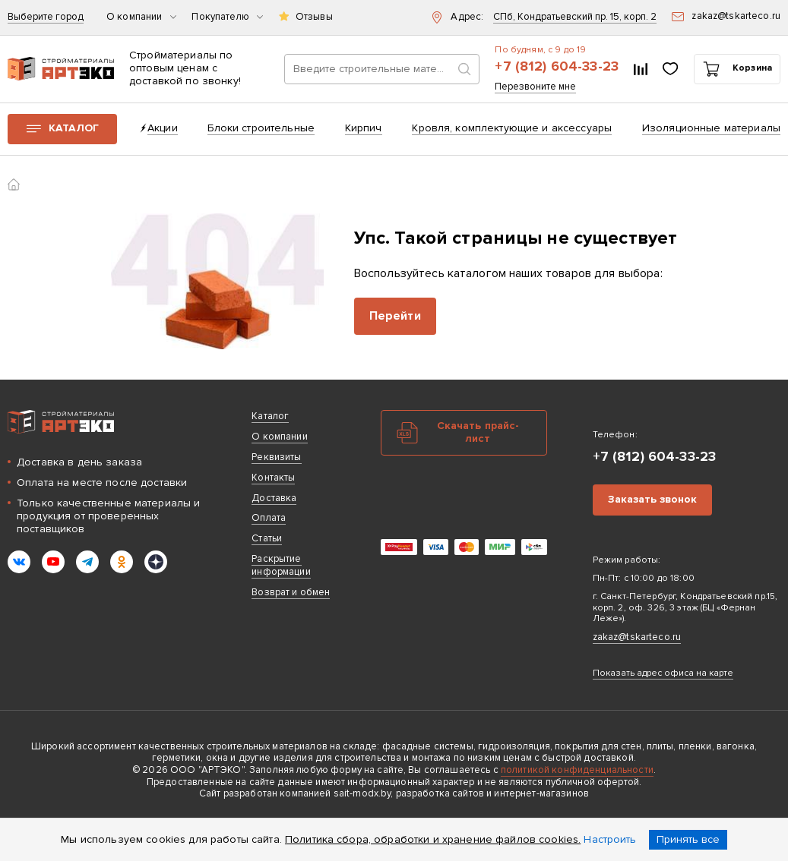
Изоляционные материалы (711, 127)
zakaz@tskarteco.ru (637, 637)
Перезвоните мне (535, 87)
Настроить (610, 839)
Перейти (395, 315)
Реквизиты (276, 457)
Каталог (74, 127)
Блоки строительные (261, 127)
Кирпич (363, 127)
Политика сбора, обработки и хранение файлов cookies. (433, 839)
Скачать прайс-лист (478, 432)
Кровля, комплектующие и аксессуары (512, 127)
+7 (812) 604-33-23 (557, 66)
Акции (162, 127)
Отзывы (314, 17)
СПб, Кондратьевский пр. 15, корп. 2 (575, 17)
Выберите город (46, 17)
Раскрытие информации (281, 565)
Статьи (267, 538)
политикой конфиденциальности (577, 770)
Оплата (269, 518)
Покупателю (227, 17)
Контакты (273, 478)
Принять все (688, 839)
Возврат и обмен (291, 592)
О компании (141, 17)
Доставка (274, 498)
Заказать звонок (652, 499)
